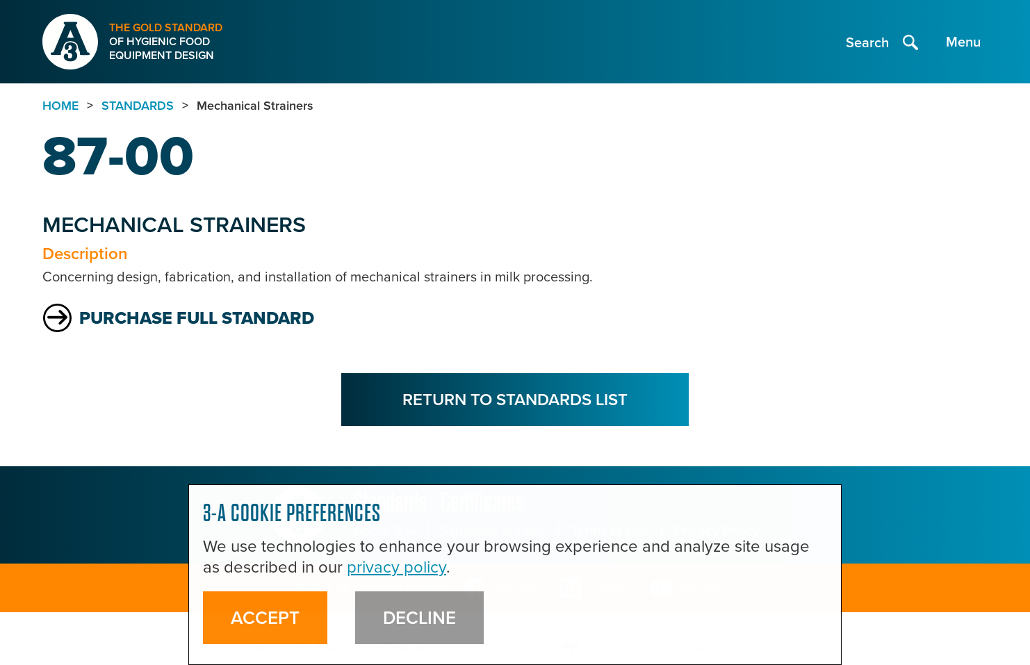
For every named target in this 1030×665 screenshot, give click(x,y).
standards (137, 105)
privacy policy (396, 567)
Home (60, 105)
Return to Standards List (515, 399)
